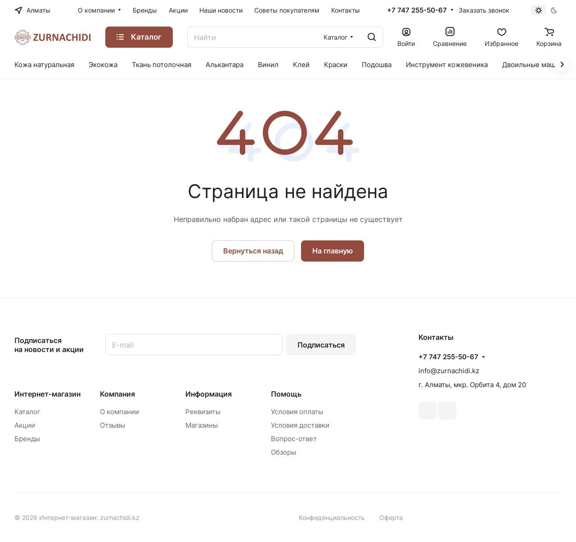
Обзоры (283, 452)
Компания (117, 393)
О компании (119, 411)
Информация (208, 393)
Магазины (201, 425)
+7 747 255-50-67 (417, 10)
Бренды (27, 438)
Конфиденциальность (332, 517)
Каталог (27, 411)
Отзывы (112, 425)
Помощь (286, 393)
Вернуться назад (253, 250)
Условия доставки (300, 425)
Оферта (391, 517)
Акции (24, 425)
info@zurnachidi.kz (448, 370)
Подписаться (321, 344)
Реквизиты (202, 411)
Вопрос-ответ (294, 438)
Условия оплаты (297, 411)
